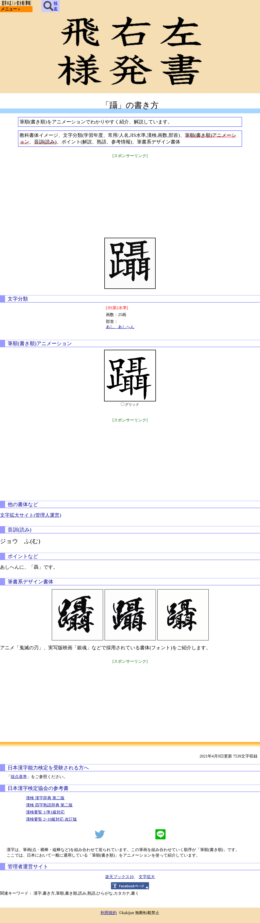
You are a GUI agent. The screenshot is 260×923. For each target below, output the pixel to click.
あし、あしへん (120, 327)
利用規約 (109, 913)
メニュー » (10, 9)
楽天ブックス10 (119, 877)
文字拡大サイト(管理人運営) (30, 515)
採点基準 (19, 776)
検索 (50, 6)
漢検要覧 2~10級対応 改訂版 (51, 819)
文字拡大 (147, 877)
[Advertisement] (130, 194)
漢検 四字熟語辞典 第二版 (49, 805)
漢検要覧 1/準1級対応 (45, 812)
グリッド (132, 405)
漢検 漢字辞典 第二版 (45, 798)
